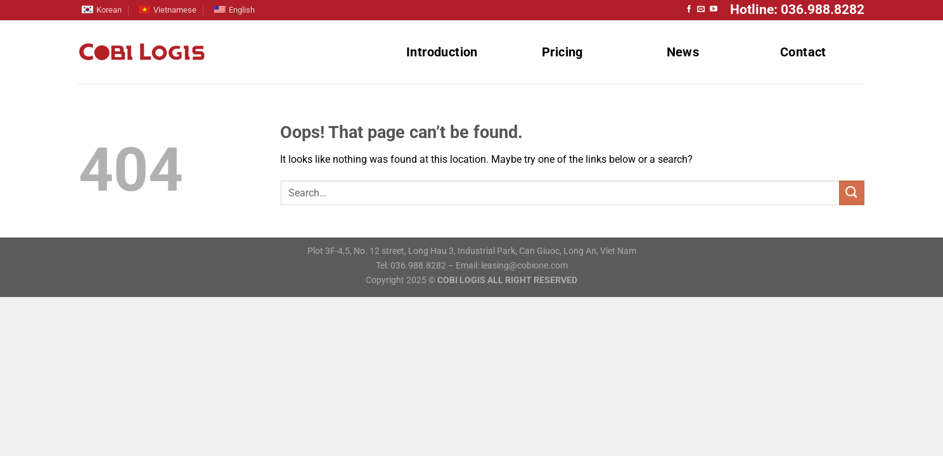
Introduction (442, 52)
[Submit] (851, 192)
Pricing (562, 52)
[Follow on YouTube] (713, 9)
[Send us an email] (701, 9)
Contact (803, 52)
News (683, 52)
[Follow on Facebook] (689, 9)
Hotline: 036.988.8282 (797, 9)
